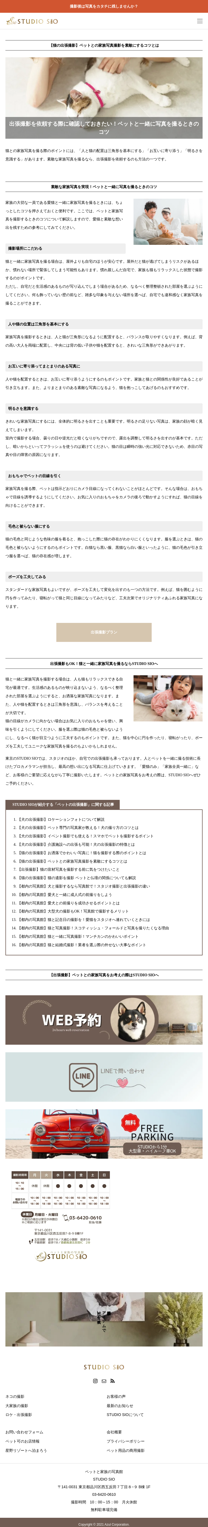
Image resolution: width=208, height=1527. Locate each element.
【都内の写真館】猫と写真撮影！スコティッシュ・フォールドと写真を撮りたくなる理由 (93, 928)
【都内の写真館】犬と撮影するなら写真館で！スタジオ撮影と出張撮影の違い (83, 886)
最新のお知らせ (120, 1406)
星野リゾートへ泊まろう (26, 1450)
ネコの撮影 (14, 1396)
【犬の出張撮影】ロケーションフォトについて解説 (61, 820)
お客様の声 (116, 1396)
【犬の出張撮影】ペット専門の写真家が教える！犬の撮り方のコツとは (78, 828)
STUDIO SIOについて (125, 1414)
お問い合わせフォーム (24, 1432)
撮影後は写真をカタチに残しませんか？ (104, 6)
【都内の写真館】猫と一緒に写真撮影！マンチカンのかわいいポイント (78, 936)
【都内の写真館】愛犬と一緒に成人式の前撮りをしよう (64, 895)
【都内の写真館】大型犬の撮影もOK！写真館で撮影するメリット (73, 911)
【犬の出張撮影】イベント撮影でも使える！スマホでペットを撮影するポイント (85, 836)
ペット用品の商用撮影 (126, 1450)
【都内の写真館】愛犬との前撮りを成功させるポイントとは (68, 903)
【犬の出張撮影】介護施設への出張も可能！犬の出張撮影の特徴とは (76, 844)
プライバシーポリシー (126, 1441)
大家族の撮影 (16, 1406)
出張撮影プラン (104, 632)
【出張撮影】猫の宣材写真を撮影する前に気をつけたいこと (68, 869)
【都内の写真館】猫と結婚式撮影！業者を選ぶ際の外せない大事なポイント (81, 945)
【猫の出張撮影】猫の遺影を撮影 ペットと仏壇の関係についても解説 (76, 878)
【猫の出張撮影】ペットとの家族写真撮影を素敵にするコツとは (72, 861)
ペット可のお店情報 (22, 1441)
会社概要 (114, 1432)
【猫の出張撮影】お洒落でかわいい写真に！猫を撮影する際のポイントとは (81, 853)
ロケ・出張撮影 (18, 1414)
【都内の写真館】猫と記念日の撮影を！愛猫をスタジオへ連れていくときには (83, 920)
